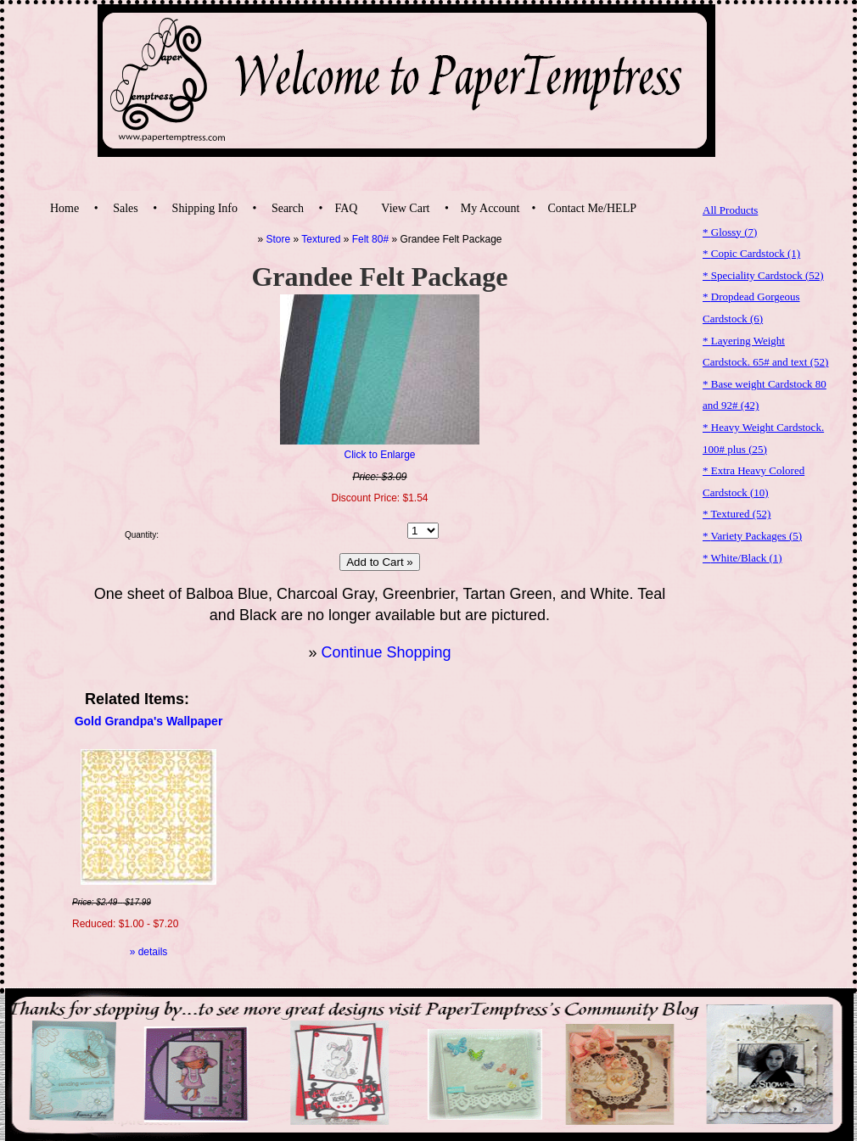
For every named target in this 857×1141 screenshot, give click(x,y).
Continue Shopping (386, 652)
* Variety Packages (752, 535)
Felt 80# (370, 239)
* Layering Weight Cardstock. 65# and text (765, 351)
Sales (125, 208)
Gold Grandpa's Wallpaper (149, 721)
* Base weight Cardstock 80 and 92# (764, 395)
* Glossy (730, 232)
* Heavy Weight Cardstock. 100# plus (763, 438)
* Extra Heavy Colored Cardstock (753, 481)
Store (278, 239)
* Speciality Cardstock (763, 275)
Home (64, 208)
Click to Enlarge (379, 455)
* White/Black (742, 557)
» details (149, 952)
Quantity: (142, 535)
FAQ (345, 208)
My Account (490, 208)
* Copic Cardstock (751, 253)
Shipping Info (205, 208)
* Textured (736, 513)
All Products (730, 210)
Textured (320, 239)
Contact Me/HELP (591, 208)
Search (288, 208)
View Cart (405, 208)
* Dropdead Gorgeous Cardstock (751, 307)
